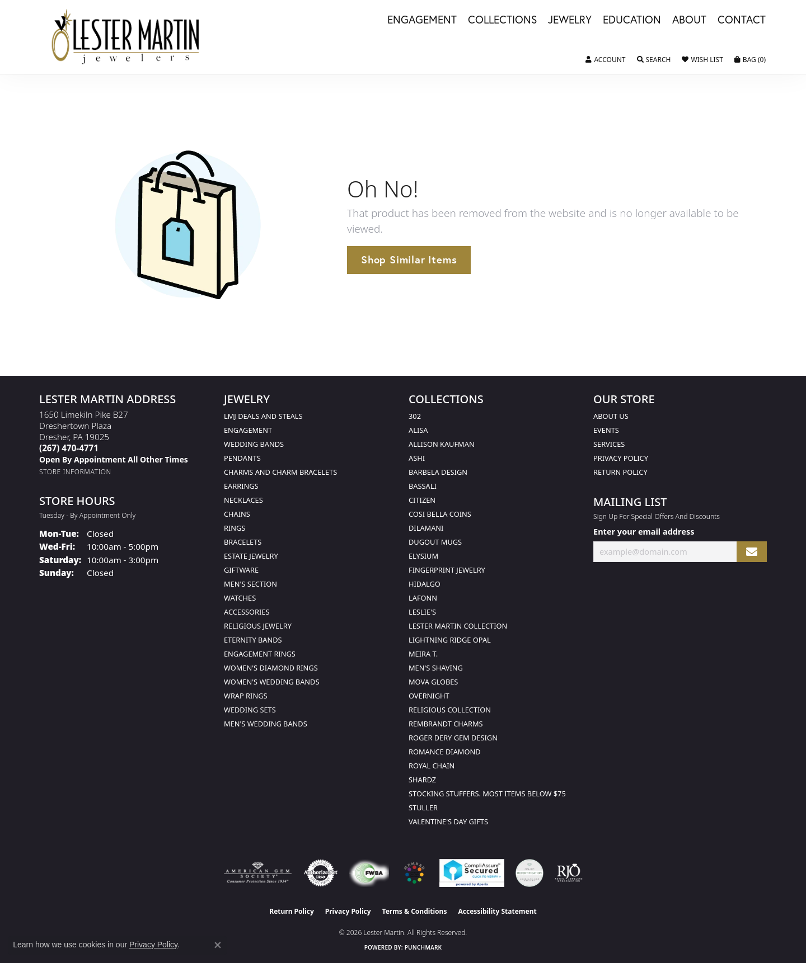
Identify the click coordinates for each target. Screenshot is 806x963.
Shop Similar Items (409, 259)
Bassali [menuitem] (423, 486)
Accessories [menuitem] (246, 612)
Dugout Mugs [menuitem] (435, 542)
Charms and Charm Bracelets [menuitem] (280, 472)
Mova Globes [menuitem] (433, 682)
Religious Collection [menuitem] (450, 710)
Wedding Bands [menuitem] (254, 444)
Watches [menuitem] (240, 598)
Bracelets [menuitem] (242, 542)
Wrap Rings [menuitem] (245, 696)
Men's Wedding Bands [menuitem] (265, 724)
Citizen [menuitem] (422, 500)
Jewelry (570, 20)
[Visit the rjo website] (569, 873)
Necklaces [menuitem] (243, 500)
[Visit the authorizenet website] (320, 873)
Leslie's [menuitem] (422, 612)
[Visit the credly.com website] (529, 873)
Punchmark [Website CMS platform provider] (423, 947)
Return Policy (620, 472)
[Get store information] (75, 471)
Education (632, 20)
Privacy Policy (620, 458)
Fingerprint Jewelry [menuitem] (447, 570)
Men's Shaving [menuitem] (436, 668)
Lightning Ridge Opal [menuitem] (450, 640)
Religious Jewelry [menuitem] (258, 626)
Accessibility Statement (497, 911)
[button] (605, 59)
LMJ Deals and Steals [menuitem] (263, 416)
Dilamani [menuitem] (426, 528)
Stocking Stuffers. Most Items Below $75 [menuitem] (487, 794)
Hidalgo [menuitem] (425, 584)
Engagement (422, 20)
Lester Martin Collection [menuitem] (458, 626)
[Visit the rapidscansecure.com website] (471, 873)
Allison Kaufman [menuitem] (442, 444)
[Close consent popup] (217, 945)
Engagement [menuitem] (248, 430)
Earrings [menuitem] (241, 486)
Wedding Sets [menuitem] (250, 710)
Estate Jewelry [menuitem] (251, 556)
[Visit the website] (414, 873)
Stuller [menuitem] (423, 807)
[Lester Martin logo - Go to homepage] (126, 37)
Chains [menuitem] (237, 514)
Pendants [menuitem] (242, 458)
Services (609, 444)
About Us (611, 416)
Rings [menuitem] (234, 528)
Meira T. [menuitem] (423, 654)
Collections (502, 20)
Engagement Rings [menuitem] (260, 654)
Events (606, 430)
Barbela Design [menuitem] (438, 472)
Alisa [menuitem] (418, 430)
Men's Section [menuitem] (250, 584)
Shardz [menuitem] (422, 780)
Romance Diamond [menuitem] (445, 752)
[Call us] (113, 459)
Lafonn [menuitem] (423, 598)
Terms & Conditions (414, 911)
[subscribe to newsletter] (752, 551)
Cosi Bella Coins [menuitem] (440, 514)
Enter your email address (643, 531)
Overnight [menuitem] (429, 696)
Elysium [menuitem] (423, 556)
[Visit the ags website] (257, 873)
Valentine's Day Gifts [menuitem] (448, 821)
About (689, 20)
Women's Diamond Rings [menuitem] (271, 668)
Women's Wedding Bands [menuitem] (271, 682)
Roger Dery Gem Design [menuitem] (453, 738)
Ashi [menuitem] (417, 458)
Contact (742, 20)
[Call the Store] (69, 448)
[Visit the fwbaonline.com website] (369, 873)
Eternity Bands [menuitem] (253, 640)
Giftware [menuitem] (241, 570)
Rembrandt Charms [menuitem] (446, 724)
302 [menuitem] (415, 416)
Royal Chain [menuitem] (431, 766)
